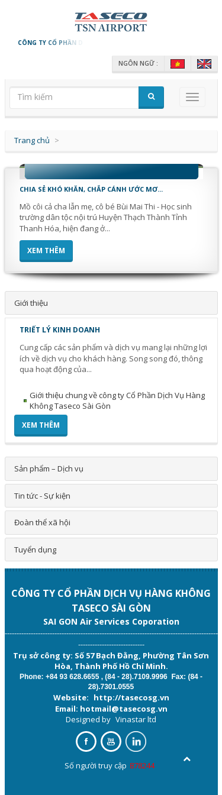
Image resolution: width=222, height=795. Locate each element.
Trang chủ (32, 140)
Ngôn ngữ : (138, 63)
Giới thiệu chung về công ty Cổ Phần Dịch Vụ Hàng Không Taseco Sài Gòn (117, 401)
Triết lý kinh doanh (60, 330)
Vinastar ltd (135, 719)
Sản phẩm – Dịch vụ (48, 468)
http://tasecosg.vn (131, 697)
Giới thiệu (31, 303)
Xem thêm (46, 250)
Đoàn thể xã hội (42, 522)
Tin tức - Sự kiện (42, 495)
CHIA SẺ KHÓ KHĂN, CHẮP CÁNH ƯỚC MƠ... (91, 189)
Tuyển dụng (35, 549)
